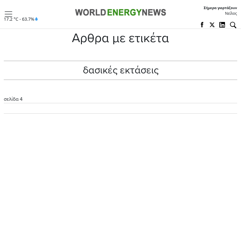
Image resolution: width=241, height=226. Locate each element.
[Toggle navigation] (10, 14)
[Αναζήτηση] (233, 25)
